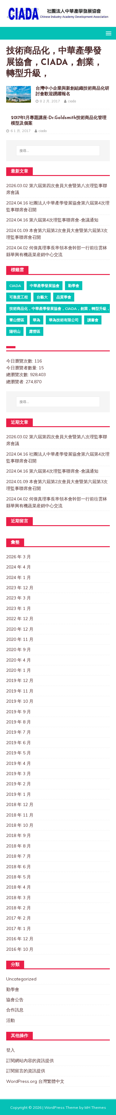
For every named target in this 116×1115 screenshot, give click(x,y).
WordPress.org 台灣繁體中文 (35, 1081)
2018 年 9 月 (18, 835)
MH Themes (95, 1107)
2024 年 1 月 (18, 577)
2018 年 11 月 (19, 815)
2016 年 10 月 (19, 949)
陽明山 (14, 331)
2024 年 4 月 (18, 567)
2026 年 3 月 (18, 557)
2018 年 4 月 (18, 887)
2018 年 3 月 (18, 897)
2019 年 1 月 (18, 794)
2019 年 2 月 (18, 784)
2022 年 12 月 (19, 618)
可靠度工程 (18, 297)
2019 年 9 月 (18, 711)
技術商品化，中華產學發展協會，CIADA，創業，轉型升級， (59, 308)
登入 (10, 1050)
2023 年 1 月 (18, 608)
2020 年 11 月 (19, 639)
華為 (36, 320)
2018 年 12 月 (19, 804)
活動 (10, 1020)
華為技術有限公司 (64, 320)
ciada (72, 101)
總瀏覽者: (16, 381)
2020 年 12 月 (19, 629)
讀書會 (92, 320)
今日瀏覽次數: (20, 361)
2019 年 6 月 (18, 742)
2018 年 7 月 (18, 856)
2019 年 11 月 (19, 691)
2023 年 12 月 (19, 587)
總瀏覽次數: (18, 374)
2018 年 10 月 (19, 825)
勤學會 (73, 285)
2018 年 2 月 (18, 908)
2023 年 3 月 (18, 598)
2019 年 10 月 (19, 701)
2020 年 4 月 (18, 660)
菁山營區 (16, 320)
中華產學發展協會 (44, 285)
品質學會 (63, 297)
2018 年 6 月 (18, 866)
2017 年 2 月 (18, 918)
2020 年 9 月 (18, 649)
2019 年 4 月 (18, 763)
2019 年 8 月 (18, 722)
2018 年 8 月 (18, 846)
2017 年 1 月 (18, 928)
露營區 (34, 331)
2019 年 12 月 (19, 680)
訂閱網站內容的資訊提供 (30, 1060)
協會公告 (15, 999)
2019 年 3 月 (18, 773)
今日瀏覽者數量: (22, 368)
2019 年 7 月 (18, 732)
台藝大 (42, 297)
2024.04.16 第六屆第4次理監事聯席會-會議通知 (52, 220)
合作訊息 (15, 1010)
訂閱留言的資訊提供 (25, 1071)
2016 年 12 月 (19, 938)
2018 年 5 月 (18, 877)
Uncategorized (21, 979)
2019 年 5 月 (18, 753)
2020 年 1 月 (18, 670)
